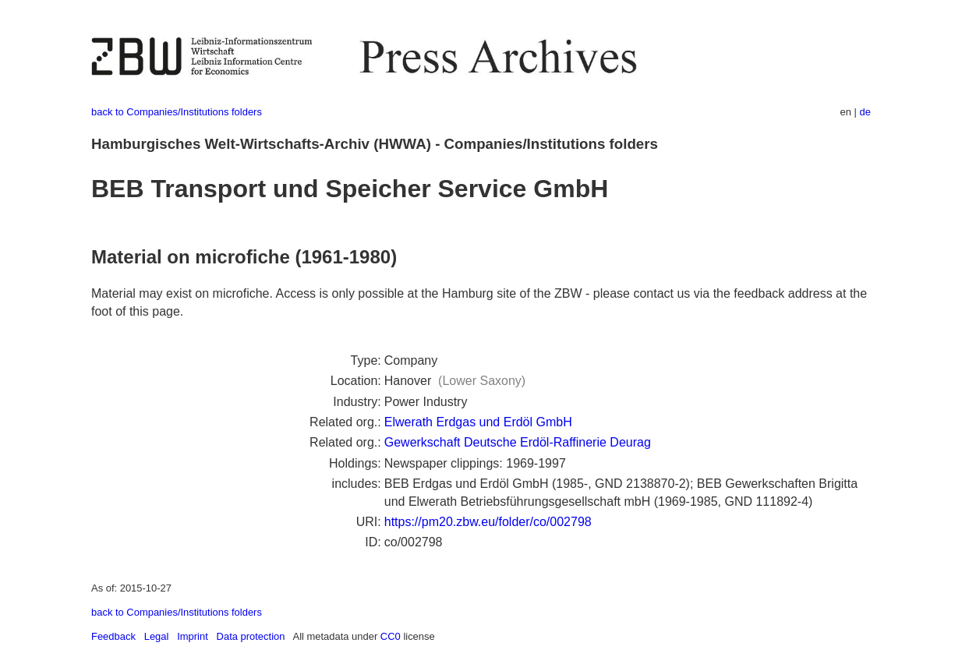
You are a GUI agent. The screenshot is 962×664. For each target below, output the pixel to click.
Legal (156, 636)
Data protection (251, 636)
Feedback (113, 636)
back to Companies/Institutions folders (176, 112)
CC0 (390, 636)
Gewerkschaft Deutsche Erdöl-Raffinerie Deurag (517, 442)
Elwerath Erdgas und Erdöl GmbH (478, 422)
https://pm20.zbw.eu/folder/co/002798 (488, 521)
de (865, 112)
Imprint (192, 636)
